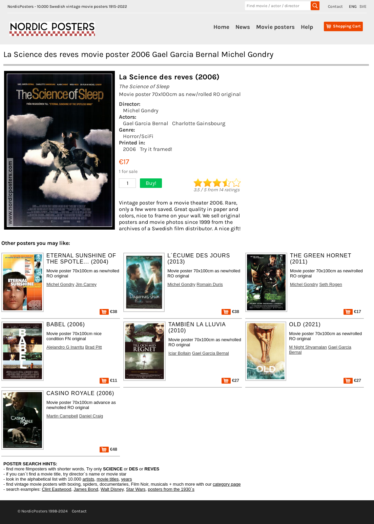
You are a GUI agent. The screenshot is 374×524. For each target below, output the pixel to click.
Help (307, 26)
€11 (108, 380)
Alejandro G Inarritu (65, 347)
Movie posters (275, 26)
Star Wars (135, 489)
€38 (108, 311)
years (126, 479)
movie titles (108, 479)
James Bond (86, 489)
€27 (230, 380)
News (242, 26)
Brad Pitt (93, 347)
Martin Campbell (62, 416)
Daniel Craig (91, 416)
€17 (352, 311)
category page (227, 484)
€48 (108, 449)
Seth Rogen (330, 284)
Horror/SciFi (138, 136)
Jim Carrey (86, 284)
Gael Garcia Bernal (145, 123)
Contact (335, 6)
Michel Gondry (140, 110)
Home (221, 26)
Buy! (151, 183)
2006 (129, 149)
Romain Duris (209, 284)
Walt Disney (112, 489)
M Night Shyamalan (308, 347)
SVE (363, 6)
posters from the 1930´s (171, 489)
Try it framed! (156, 149)
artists (88, 479)
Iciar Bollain (179, 353)
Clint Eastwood (56, 489)
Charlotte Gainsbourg (198, 123)
